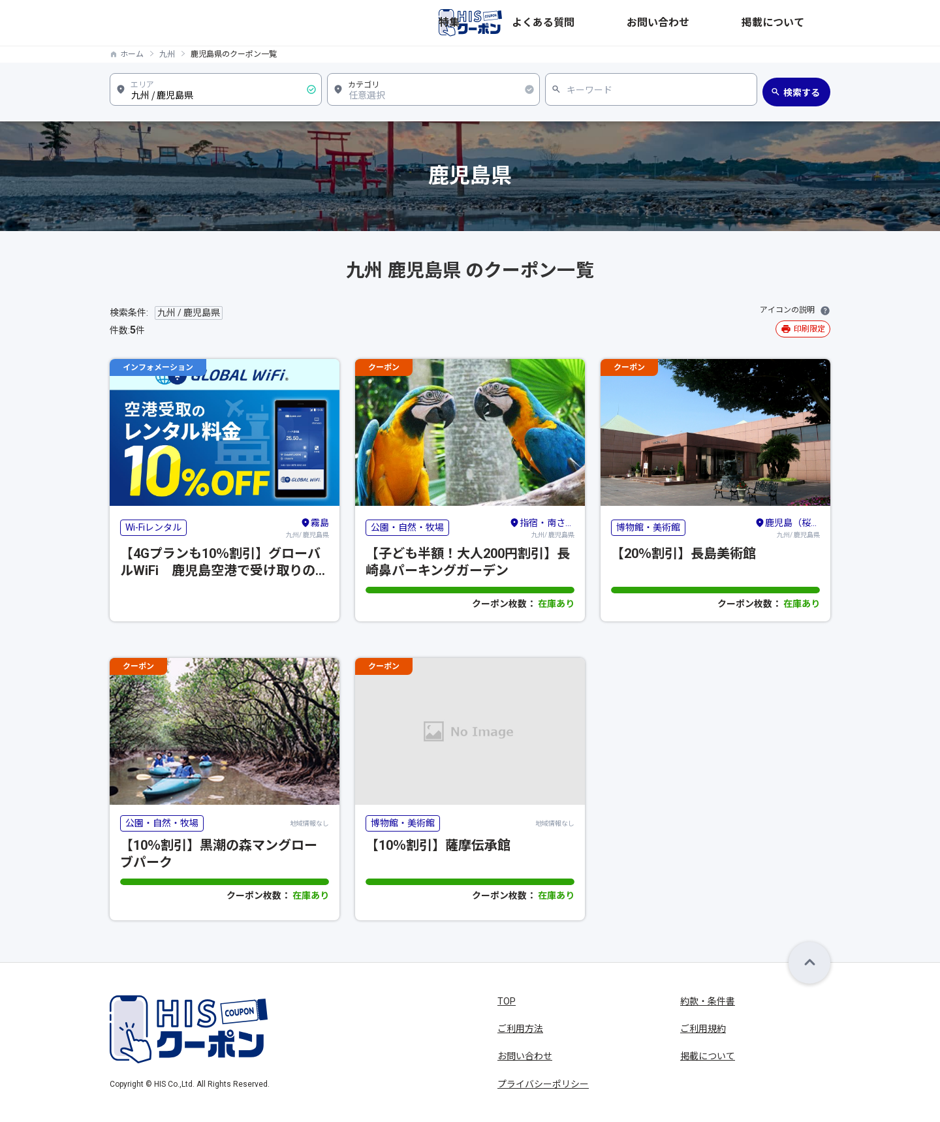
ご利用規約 (703, 1028)
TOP (506, 1001)
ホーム (132, 54)
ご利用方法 (520, 1028)
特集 (610, 23)
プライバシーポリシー (543, 1084)
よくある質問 (661, 23)
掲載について (803, 23)
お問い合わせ (732, 23)
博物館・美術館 (648, 527)
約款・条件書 (707, 1001)
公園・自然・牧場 (407, 527)
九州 (167, 54)
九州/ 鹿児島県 (307, 527)
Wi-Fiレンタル (153, 527)
